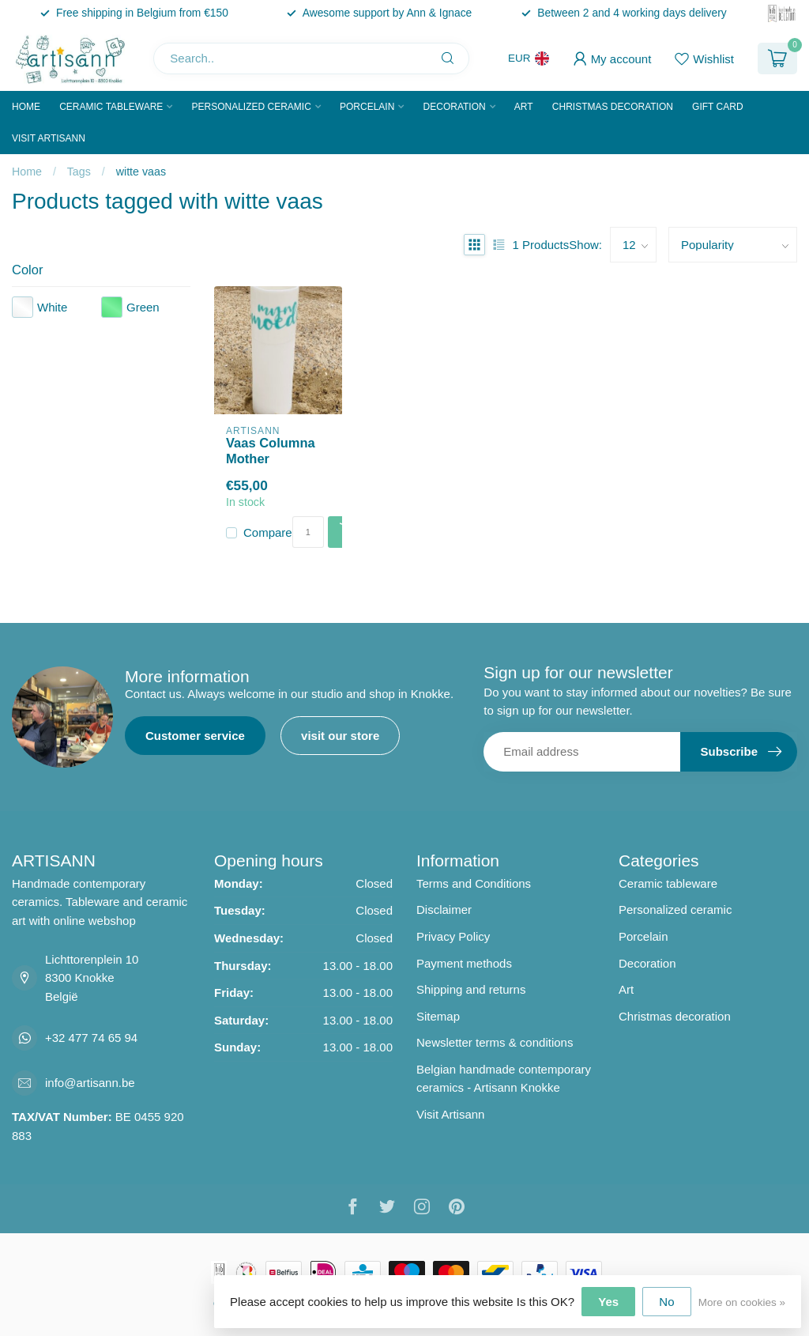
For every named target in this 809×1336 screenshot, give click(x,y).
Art (523, 106)
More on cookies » (741, 1302)
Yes (608, 1301)
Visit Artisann (48, 138)
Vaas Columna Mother (270, 451)
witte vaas (141, 171)
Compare (267, 532)
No (666, 1301)
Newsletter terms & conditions (494, 1042)
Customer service (195, 735)
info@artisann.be (90, 1082)
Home (26, 106)
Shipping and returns (470, 989)
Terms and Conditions (473, 883)
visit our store (340, 735)
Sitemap (438, 1016)
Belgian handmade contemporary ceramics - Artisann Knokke (503, 1078)
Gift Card (717, 106)
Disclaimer (444, 909)
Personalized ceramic (250, 106)
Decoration (454, 106)
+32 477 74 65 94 (91, 1037)
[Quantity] (308, 532)
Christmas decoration (612, 106)
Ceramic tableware (111, 106)
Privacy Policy (453, 936)
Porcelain (367, 106)
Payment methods (464, 963)
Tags (79, 171)
